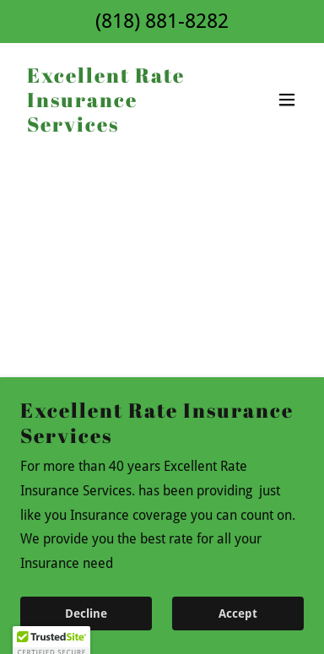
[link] (119, 127)
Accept (238, 613)
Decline (86, 613)
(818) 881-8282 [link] (162, 21)
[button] (287, 99)
